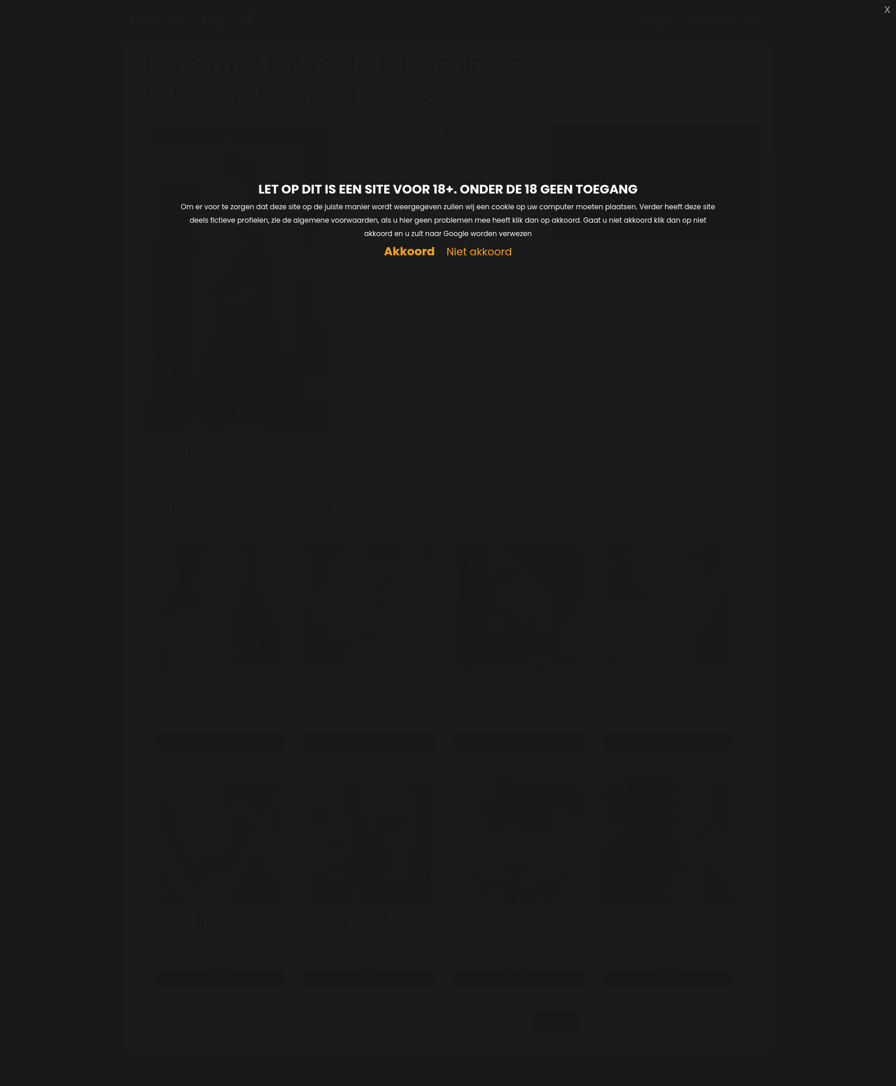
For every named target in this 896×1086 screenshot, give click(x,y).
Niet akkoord (479, 252)
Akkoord (409, 251)
